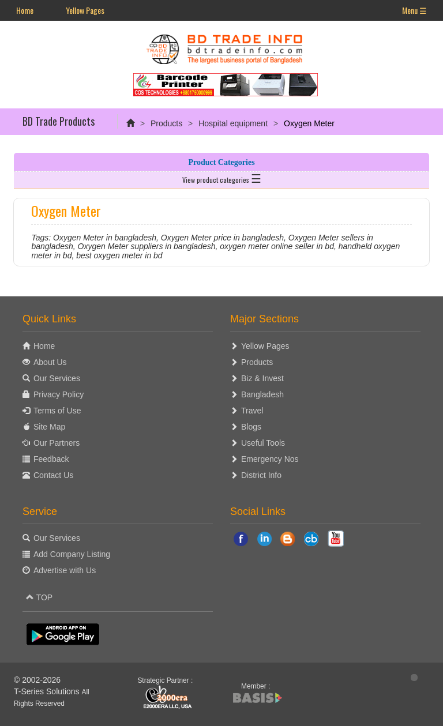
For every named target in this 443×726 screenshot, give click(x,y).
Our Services (56, 378)
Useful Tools (263, 442)
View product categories (221, 177)
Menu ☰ (414, 10)
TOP (39, 597)
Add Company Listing (71, 554)
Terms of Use (57, 410)
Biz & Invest (262, 378)
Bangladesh (262, 394)
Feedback (51, 459)
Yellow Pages (85, 10)
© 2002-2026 (37, 679)
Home (24, 10)
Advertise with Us (64, 570)
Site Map (49, 426)
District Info (261, 475)
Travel (252, 410)
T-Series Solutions (48, 691)
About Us (50, 362)
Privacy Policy (58, 394)
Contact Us (53, 475)
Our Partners (56, 442)
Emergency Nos (270, 459)
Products (166, 123)
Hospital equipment (233, 123)
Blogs (251, 426)
